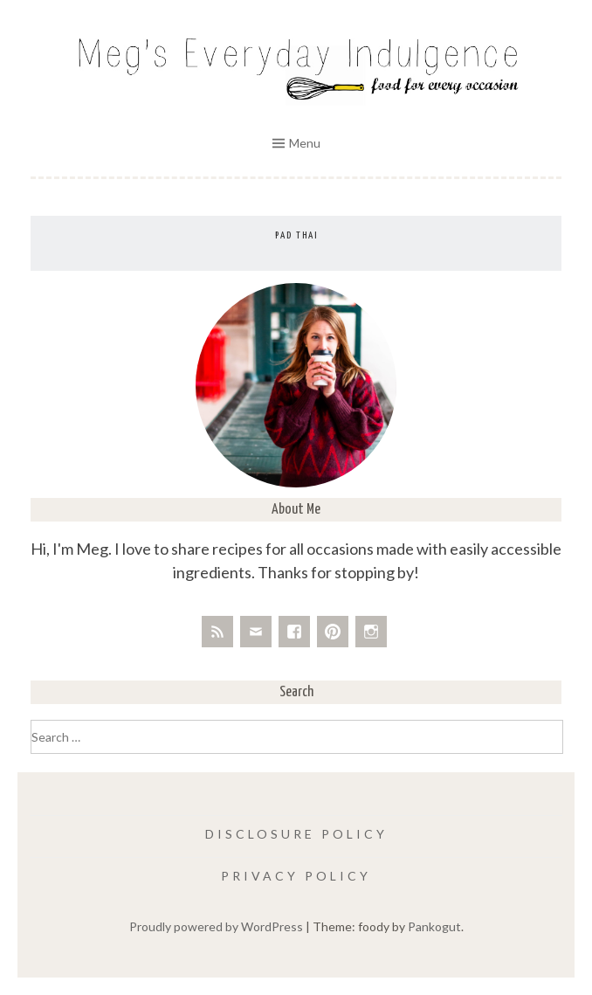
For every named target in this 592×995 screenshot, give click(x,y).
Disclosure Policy (296, 833)
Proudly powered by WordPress (216, 926)
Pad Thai (296, 235)
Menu (304, 142)
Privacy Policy (296, 875)
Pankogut (434, 926)
